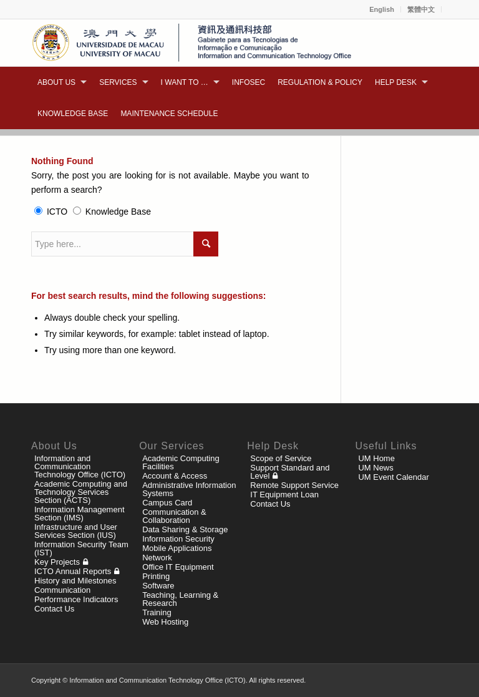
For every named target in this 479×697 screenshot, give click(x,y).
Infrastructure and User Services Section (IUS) (75, 531)
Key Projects (57, 562)
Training (156, 612)
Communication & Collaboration (174, 516)
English (381, 9)
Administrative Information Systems (189, 489)
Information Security (178, 538)
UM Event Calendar (393, 477)
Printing (156, 576)
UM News (375, 467)
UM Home (376, 458)
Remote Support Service (294, 485)
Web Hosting (165, 621)
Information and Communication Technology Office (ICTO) (79, 466)
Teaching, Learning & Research (180, 599)
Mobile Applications (176, 548)
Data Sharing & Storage (185, 529)
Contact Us (54, 608)
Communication (62, 590)
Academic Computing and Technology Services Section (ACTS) (80, 492)
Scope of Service (280, 458)
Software (158, 585)
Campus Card (167, 502)
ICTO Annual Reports (72, 571)
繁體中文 (421, 9)
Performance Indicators (76, 599)
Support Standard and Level (289, 471)
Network (157, 557)
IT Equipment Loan (284, 494)
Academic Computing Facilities (181, 462)
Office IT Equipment (177, 567)
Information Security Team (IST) (81, 548)
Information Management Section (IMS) (79, 513)
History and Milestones (75, 580)
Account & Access (174, 475)
